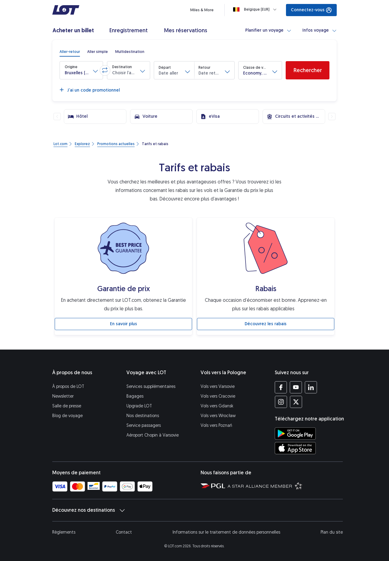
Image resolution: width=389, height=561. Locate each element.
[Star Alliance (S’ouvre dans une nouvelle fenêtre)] (265, 485)
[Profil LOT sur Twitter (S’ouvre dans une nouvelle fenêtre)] (296, 402)
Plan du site (332, 532)
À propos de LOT (68, 386)
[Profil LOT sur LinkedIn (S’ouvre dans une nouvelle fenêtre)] (311, 387)
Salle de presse (66, 406)
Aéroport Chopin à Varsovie (152, 435)
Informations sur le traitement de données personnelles (226, 532)
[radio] (70, 52)
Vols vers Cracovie (218, 396)
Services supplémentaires (150, 386)
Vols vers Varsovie (218, 386)
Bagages (134, 396)
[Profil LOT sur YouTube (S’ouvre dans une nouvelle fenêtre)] (296, 387)
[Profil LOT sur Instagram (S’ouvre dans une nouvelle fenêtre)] (281, 402)
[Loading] (256, 9)
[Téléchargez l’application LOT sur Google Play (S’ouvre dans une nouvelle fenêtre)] (295, 433)
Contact (124, 532)
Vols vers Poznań (216, 425)
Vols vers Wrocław (218, 415)
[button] (81, 70)
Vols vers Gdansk (217, 406)
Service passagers (143, 425)
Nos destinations (142, 415)
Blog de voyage (67, 415)
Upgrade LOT (139, 406)
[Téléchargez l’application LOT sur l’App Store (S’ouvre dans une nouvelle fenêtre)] (295, 448)
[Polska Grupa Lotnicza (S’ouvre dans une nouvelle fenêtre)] (213, 485)
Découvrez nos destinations (88, 510)
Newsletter (63, 396)
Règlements (63, 532)
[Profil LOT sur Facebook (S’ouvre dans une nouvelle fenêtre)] (281, 387)
